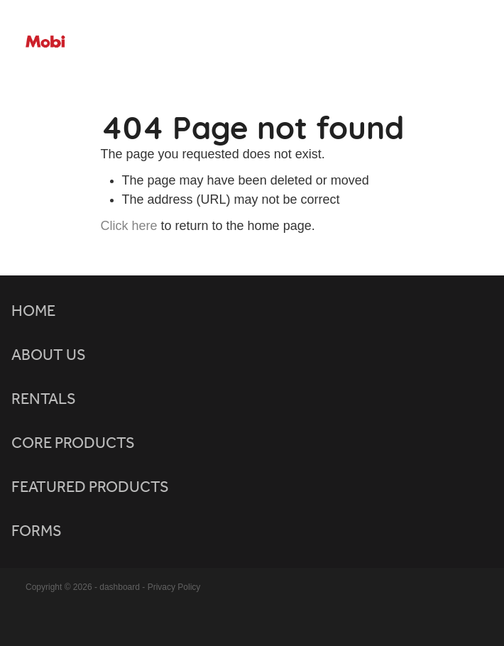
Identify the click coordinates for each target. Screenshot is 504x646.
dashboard (119, 587)
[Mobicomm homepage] (218, 42)
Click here (129, 226)
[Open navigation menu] (428, 43)
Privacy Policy (174, 587)
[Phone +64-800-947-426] (462, 43)
